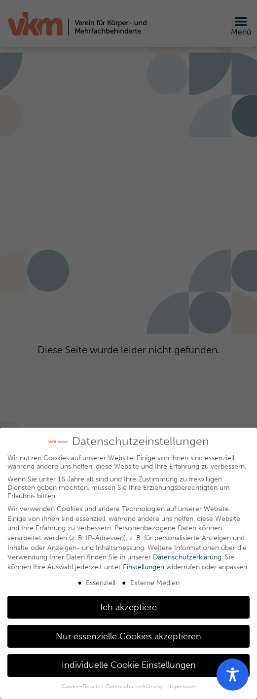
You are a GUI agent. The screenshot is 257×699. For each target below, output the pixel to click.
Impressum (181, 686)
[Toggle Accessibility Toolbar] (233, 675)
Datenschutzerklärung (187, 557)
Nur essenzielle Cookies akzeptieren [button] (128, 636)
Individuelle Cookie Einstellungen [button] (129, 665)
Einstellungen (143, 567)
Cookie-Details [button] (81, 686)
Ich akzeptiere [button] (128, 607)
